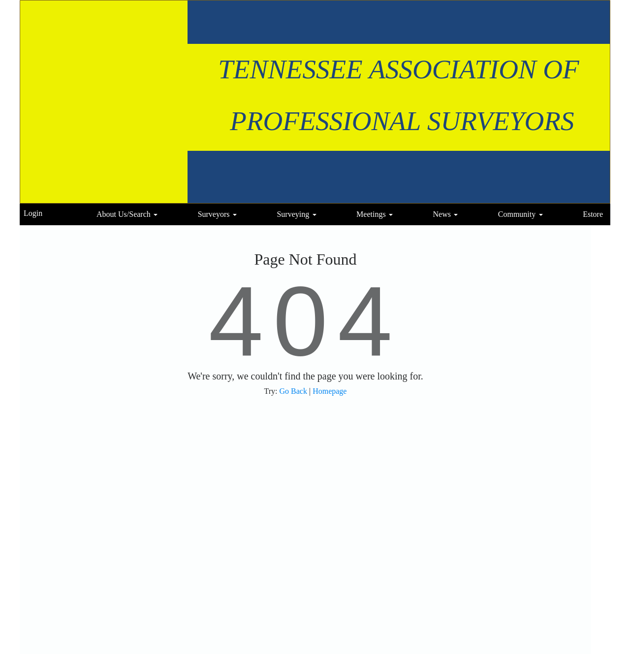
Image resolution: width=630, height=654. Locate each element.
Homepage (329, 391)
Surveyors (214, 214)
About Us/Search (123, 214)
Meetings (371, 214)
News (441, 214)
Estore (593, 214)
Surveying (293, 214)
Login (33, 213)
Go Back (293, 391)
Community (517, 214)
